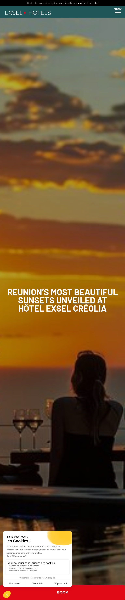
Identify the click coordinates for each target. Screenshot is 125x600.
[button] (118, 11)
